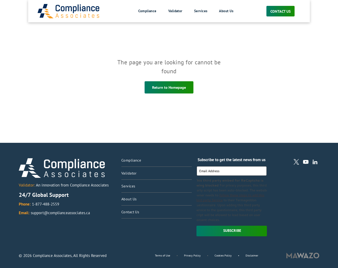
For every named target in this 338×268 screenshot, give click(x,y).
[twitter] (296, 162)
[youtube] (306, 162)
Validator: (27, 185)
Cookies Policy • (230, 255)
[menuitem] (142, 11)
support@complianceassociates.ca (60, 212)
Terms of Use (162, 255)
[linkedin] (315, 162)
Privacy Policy (192, 255)
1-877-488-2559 (45, 204)
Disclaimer (252, 255)
